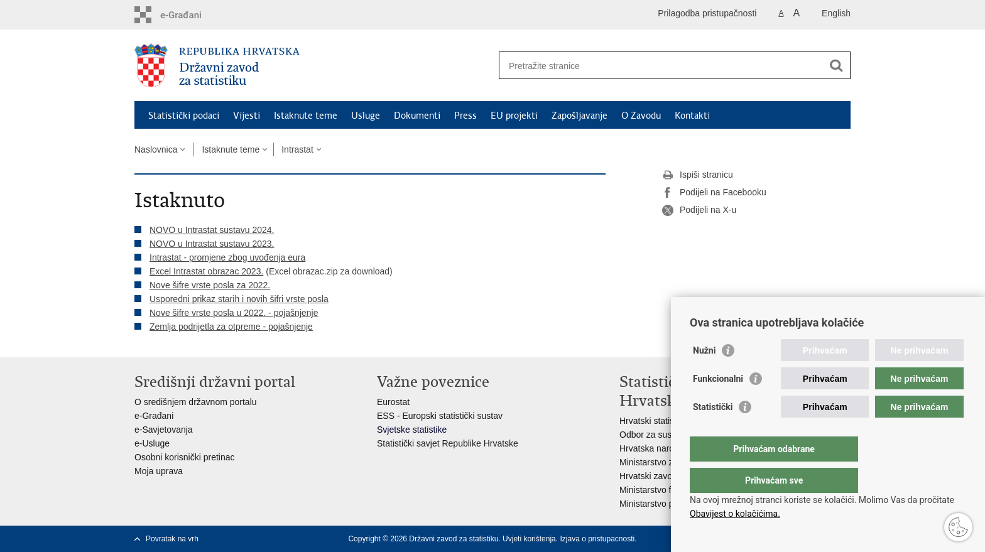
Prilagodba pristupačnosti (707, 13)
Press (465, 115)
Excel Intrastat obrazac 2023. (206, 271)
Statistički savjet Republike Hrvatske (447, 443)
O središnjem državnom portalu (195, 402)
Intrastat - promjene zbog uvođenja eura (227, 257)
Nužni (704, 376)
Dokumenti (417, 115)
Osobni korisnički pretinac (184, 457)
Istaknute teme (305, 115)
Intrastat (297, 149)
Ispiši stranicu (697, 175)
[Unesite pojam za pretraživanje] (661, 65)
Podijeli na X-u (699, 210)
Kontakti (692, 115)
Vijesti (246, 115)
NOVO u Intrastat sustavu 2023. (212, 244)
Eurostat (393, 402)
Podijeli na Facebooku (714, 192)
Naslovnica (155, 149)
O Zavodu (641, 115)
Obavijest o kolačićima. (735, 514)
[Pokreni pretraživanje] (836, 65)
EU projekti (514, 115)
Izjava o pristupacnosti (597, 538)
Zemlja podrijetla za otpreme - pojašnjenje (231, 327)
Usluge (365, 115)
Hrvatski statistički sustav (668, 421)
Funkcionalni (718, 404)
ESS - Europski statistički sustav (440, 416)
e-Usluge (152, 443)
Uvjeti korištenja (529, 538)
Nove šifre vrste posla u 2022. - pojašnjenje (234, 313)
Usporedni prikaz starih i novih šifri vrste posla (239, 299)
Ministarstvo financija (660, 490)
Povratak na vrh (172, 538)
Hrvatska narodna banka (667, 448)
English (836, 13)
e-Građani (153, 416)
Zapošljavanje (579, 115)
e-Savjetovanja (163, 430)
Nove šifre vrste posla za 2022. (210, 285)
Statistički (712, 432)
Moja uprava (158, 471)
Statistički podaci (183, 115)
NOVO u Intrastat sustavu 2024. (212, 230)
